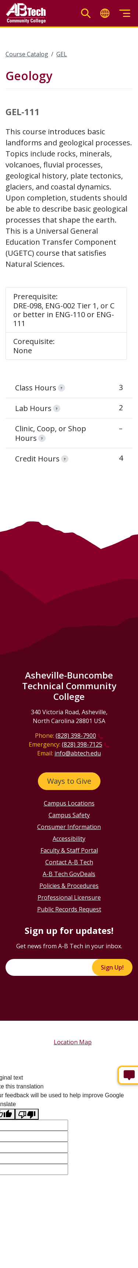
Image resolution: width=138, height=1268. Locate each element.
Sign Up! (112, 967)
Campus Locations (69, 803)
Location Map (73, 1042)
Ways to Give (69, 781)
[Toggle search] (85, 13)
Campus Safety (69, 815)
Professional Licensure (69, 897)
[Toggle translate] (104, 13)
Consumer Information (69, 827)
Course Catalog (27, 54)
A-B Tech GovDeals (69, 874)
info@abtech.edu (77, 753)
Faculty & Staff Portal (69, 850)
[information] (61, 388)
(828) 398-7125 (82, 744)
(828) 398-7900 (76, 736)
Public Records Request (69, 909)
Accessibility (69, 839)
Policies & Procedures (69, 886)
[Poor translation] (27, 1114)
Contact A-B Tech (69, 862)
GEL (61, 54)
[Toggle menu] (124, 13)
